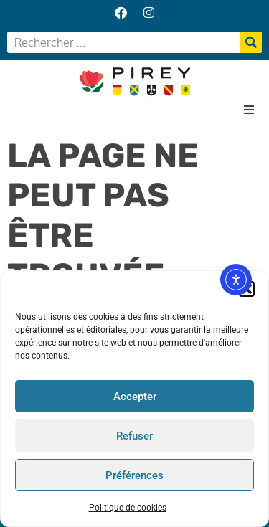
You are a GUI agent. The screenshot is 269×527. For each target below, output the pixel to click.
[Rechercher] (251, 42)
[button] (249, 110)
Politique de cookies (127, 508)
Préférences (134, 475)
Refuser (134, 435)
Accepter (134, 396)
